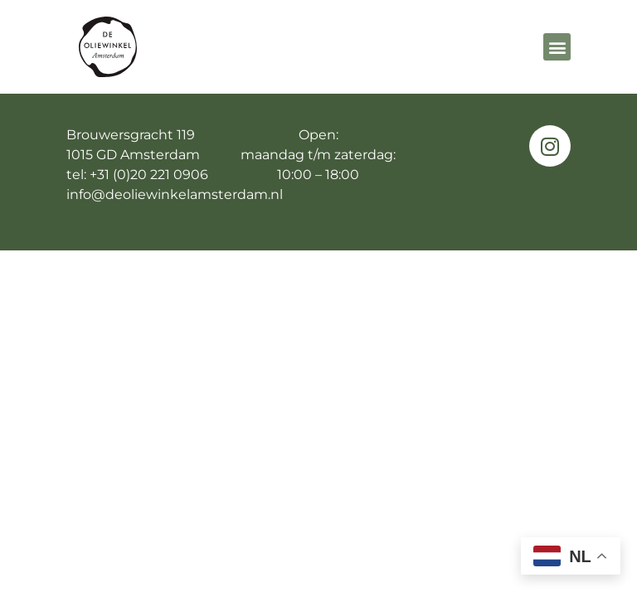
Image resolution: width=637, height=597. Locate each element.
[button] (557, 47)
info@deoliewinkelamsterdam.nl (174, 227)
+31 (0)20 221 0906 (149, 208)
